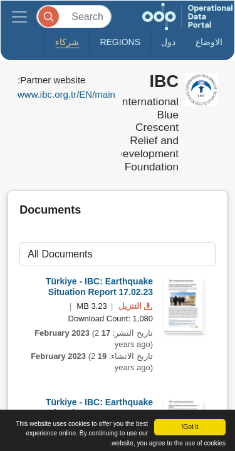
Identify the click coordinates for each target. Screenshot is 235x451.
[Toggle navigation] (19, 17)
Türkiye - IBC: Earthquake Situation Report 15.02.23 (99, 407)
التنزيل (134, 306)
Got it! (189, 426)
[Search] (74, 16)
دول (168, 42)
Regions (120, 42)
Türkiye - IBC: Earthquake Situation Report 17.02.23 (99, 286)
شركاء (67, 42)
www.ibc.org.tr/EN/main (66, 94)
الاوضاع (209, 42)
